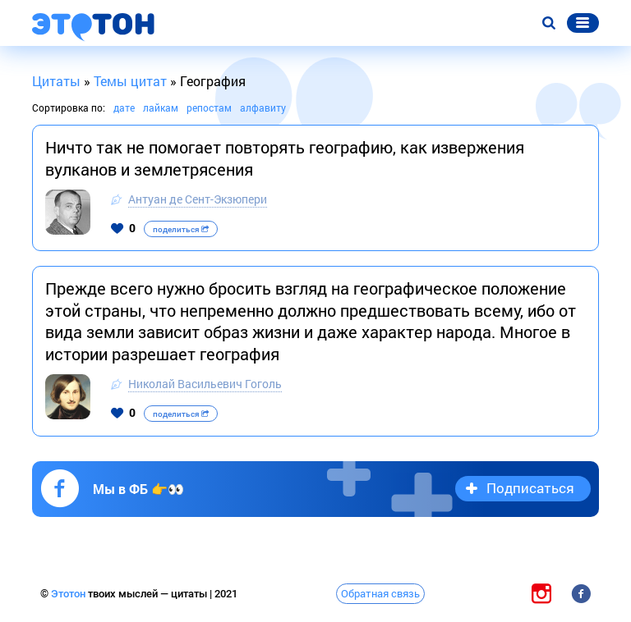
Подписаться (530, 487)
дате (124, 107)
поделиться (181, 229)
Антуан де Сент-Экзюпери (197, 199)
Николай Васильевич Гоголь (205, 383)
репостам (209, 107)
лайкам (160, 107)
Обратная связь (380, 593)
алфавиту (263, 107)
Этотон (69, 594)
